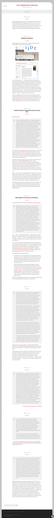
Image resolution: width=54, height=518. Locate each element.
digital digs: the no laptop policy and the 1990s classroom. (23, 481)
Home (5, 511)
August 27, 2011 (27, 452)
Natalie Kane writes (16, 116)
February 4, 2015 (27, 108)
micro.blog (17, 511)
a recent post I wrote (23, 150)
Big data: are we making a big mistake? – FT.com (21, 344)
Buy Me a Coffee (22, 511)
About (8, 511)
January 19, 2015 (27, 195)
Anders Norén (9, 515)
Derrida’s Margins (27, 38)
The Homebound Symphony (27, 5)
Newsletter (12, 511)
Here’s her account (18, 100)
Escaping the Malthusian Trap (17, 21)
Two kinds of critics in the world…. (27, 197)
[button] (52, 516)
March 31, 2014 (27, 286)
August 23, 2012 (27, 367)
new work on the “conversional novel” (34, 202)
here (31, 278)
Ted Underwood (20, 277)
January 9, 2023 (27, 16)
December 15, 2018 (27, 36)
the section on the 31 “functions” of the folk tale (25, 248)
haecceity (29, 272)
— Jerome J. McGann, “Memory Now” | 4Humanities (32, 406)
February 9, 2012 (27, 413)
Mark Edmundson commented (25, 159)
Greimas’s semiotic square (17, 251)
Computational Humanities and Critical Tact (27, 111)
